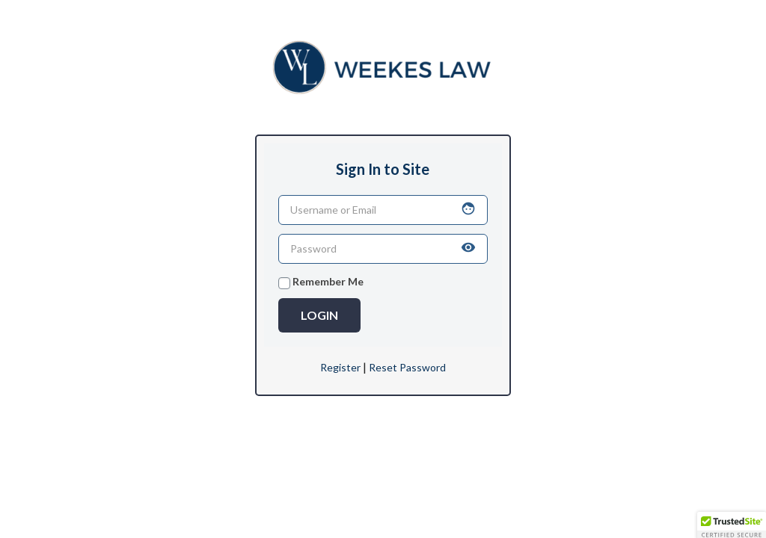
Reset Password (407, 367)
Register (340, 367)
